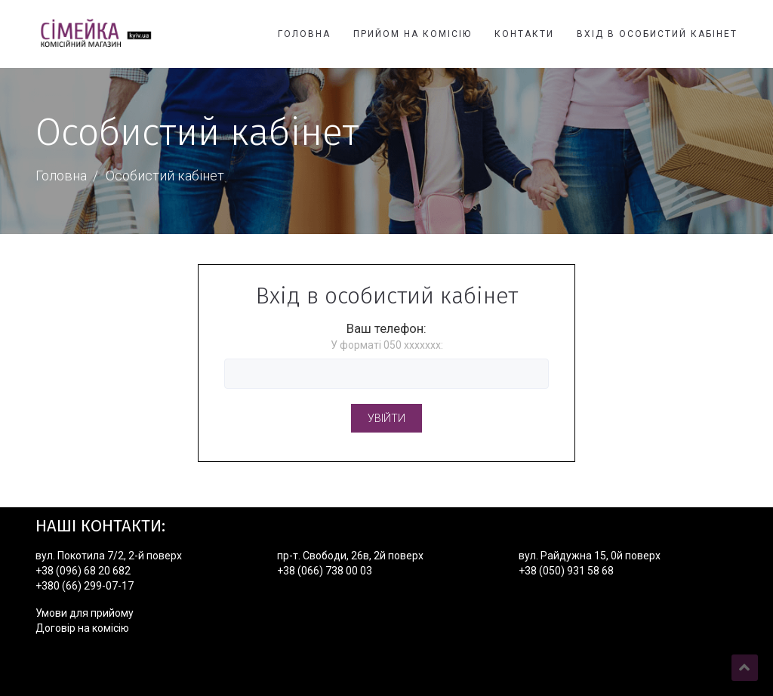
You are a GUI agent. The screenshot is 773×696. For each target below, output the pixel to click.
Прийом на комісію (412, 34)
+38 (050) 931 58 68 (566, 571)
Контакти (524, 34)
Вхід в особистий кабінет (657, 34)
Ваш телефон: (386, 328)
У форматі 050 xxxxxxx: (387, 345)
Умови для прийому (84, 613)
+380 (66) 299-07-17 (84, 586)
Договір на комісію (82, 628)
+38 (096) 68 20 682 (83, 571)
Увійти (386, 418)
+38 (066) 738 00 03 (324, 571)
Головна (304, 34)
